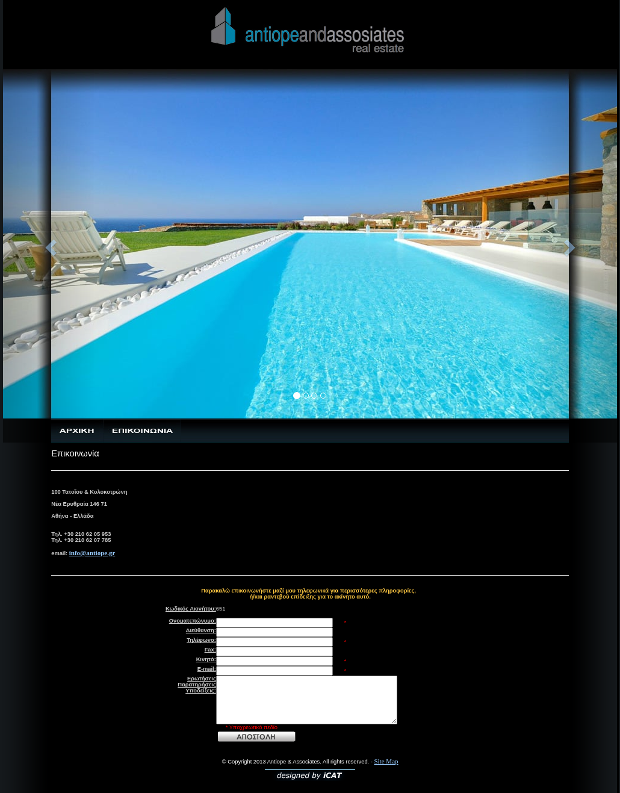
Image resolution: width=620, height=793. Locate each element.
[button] (49, 243)
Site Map (386, 761)
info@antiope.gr (92, 552)
